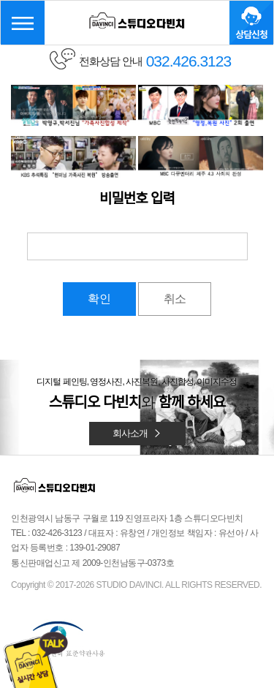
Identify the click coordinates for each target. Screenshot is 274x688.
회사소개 (137, 433)
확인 (99, 298)
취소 (175, 298)
